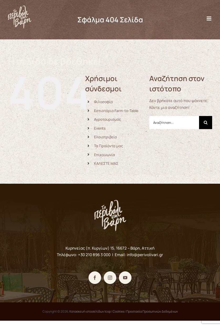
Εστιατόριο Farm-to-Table (116, 110)
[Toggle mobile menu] (209, 18)
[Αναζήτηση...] (174, 122)
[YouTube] (125, 277)
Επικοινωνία (104, 154)
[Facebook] (95, 277)
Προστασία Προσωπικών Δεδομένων (152, 311)
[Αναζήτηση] (205, 122)
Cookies (118, 311)
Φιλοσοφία (103, 101)
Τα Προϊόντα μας (108, 145)
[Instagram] (110, 277)
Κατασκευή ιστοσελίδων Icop (90, 311)
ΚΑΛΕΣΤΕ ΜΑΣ (106, 163)
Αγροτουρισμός (107, 119)
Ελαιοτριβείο (105, 136)
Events (100, 128)
